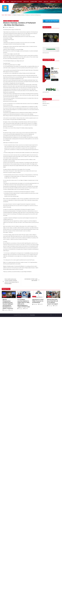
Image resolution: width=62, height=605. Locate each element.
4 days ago (5, 310)
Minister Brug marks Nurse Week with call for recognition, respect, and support (52, 302)
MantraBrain (32, 315)
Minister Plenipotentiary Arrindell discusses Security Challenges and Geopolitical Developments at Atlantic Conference (8, 304)
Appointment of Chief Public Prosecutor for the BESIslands (37, 301)
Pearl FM (11, 27)
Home (7, 1)
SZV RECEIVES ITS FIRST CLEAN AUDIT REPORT (31, 280)
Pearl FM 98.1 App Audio (16, 1)
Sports (40, 1)
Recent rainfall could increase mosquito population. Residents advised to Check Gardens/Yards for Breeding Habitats (12, 281)
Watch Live (26, 1)
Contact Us (52, 1)
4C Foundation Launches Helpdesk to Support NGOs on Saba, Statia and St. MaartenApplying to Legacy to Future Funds (23, 303)
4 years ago (6, 27)
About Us (46, 1)
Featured (4, 296)
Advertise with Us (46, 103)
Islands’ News (33, 1)
